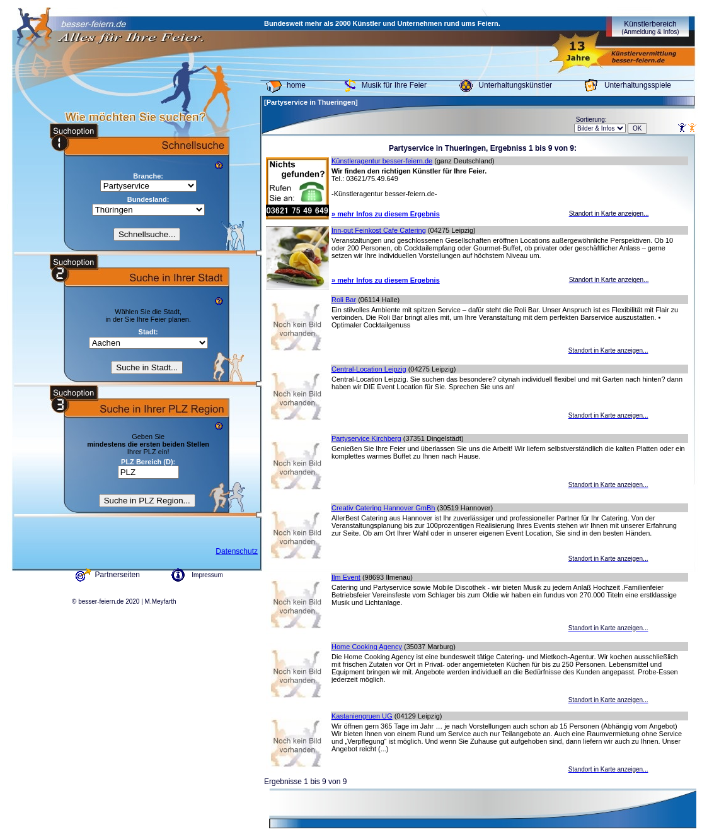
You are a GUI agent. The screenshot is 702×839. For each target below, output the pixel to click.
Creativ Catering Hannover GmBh (383, 508)
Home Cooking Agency (366, 646)
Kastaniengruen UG (362, 716)
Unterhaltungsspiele (637, 85)
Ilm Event (345, 577)
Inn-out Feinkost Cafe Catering (378, 230)
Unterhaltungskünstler (515, 85)
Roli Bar (343, 299)
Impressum (207, 575)
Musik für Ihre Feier (394, 85)
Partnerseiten (117, 574)
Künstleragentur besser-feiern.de (381, 161)
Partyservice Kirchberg (366, 438)
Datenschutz (237, 551)
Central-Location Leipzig (368, 369)
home (296, 85)
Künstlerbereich (650, 27)
